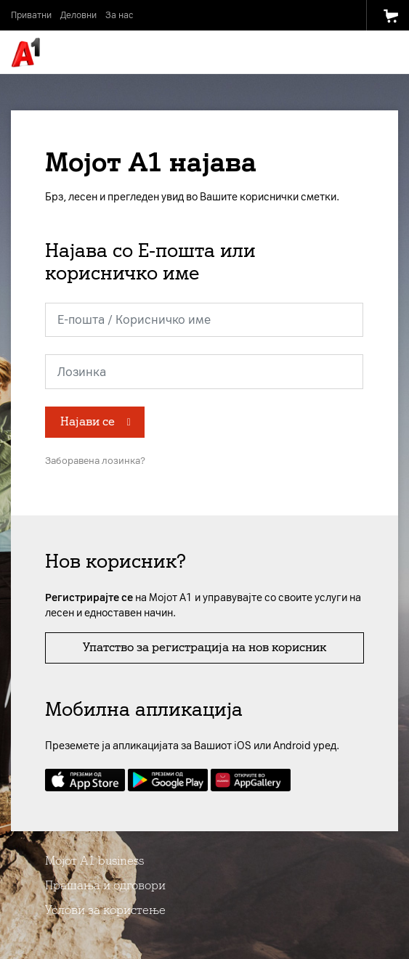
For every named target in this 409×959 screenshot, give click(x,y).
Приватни (31, 15)
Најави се (87, 421)
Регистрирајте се (89, 598)
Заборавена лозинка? (95, 460)
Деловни (78, 15)
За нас (119, 15)
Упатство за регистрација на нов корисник (204, 647)
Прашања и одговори (105, 885)
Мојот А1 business (94, 861)
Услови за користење (105, 910)
